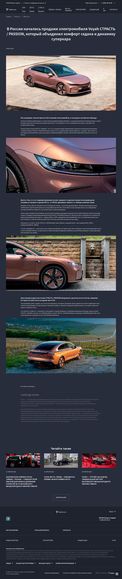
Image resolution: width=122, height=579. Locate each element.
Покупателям (81, 10)
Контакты (113, 10)
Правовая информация (52, 573)
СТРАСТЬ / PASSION (41, 9)
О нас (104, 10)
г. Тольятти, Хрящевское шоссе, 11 (34, 3)
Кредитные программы (25, 563)
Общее (8, 563)
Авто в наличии (68, 10)
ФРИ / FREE (24, 9)
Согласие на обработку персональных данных (77, 573)
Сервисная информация (65, 563)
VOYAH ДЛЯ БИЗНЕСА (42, 530)
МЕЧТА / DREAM (32, 9)
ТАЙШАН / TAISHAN (54, 10)
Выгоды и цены (45, 563)
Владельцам (94, 10)
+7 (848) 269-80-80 (104, 520)
